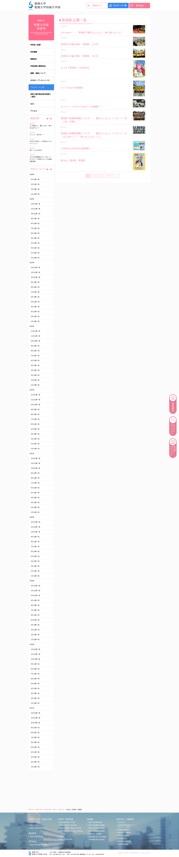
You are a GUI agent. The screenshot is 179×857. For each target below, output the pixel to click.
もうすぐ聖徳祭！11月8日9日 (75, 68)
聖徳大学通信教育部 (36, 836)
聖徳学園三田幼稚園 (95, 834)
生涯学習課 (121, 822)
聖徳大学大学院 (35, 822)
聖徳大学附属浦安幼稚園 (96, 831)
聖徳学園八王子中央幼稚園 (97, 837)
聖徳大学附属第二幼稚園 (96, 825)
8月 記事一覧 (35, 223)
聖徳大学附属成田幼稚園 (96, 828)
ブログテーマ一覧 (37, 87)
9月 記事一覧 (35, 218)
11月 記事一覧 (35, 209)
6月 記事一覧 (35, 233)
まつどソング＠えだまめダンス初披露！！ (82, 106)
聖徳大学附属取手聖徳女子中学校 (70, 828)
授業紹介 (33, 59)
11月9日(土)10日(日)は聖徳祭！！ (77, 148)
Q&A (32, 104)
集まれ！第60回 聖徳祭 (73, 160)
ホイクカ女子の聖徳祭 (72, 88)
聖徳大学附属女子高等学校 (68, 825)
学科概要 (33, 52)
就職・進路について (38, 73)
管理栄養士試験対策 (124, 841)
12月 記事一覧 (35, 204)
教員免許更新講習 (123, 830)
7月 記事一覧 (35, 228)
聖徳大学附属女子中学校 (67, 822)
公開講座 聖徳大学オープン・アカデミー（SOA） (127, 826)
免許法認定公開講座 (124, 833)
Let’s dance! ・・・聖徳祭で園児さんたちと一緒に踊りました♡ (92, 32)
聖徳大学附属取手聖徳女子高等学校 (71, 831)
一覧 (50, 119)
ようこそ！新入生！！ (37, 134)
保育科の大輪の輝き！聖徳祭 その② (79, 44)
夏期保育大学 (122, 838)
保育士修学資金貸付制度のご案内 (40, 95)
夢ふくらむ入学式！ (36, 150)
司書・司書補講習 (123, 835)
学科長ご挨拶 (35, 45)
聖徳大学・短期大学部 (35, 809)
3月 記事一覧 (35, 184)
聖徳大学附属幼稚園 (95, 822)
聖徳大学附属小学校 (65, 839)
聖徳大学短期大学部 (36, 828)
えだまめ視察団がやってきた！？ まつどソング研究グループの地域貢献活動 (41, 159)
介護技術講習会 (123, 844)
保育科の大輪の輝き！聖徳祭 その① (79, 56)
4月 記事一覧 (35, 179)
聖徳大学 (33, 825)
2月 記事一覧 (35, 189)
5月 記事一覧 (35, 238)
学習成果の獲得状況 (38, 66)
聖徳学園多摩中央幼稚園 (96, 839)
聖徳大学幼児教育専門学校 (39, 845)
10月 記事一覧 (35, 214)
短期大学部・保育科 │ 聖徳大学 (54, 809)
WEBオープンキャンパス (40, 80)
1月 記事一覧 (35, 194)
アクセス (33, 111)
